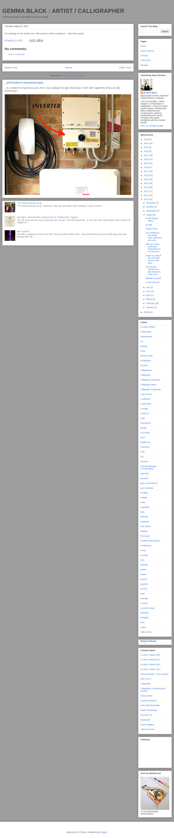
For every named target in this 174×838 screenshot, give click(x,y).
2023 (146, 147)
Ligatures (145, 521)
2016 (146, 175)
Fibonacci (145, 447)
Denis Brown (146, 696)
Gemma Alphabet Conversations (148, 467)
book (143, 351)
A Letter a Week (148, 327)
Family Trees (151, 229)
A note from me (153, 282)
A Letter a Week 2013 (150, 669)
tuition (143, 627)
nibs (142, 560)
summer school (148, 608)
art (142, 341)
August (149, 215)
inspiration (145, 507)
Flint (142, 452)
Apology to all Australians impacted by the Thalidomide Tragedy (47, 217)
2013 (146, 187)
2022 (146, 151)
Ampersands (146, 336)
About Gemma (147, 51)
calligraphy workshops (151, 389)
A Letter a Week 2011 (150, 659)
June (148, 291)
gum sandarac (147, 488)
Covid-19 (145, 413)
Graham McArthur (149, 700)
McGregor (145, 536)
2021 (146, 155)
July (148, 287)
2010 (146, 199)
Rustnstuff (145, 720)
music (143, 550)
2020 (146, 159)
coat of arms (146, 394)
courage (144, 408)
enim (143, 437)
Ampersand (146, 332)
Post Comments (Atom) (74, 75)
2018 (146, 167)
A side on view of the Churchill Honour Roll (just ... (153, 259)
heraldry (144, 492)
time (142, 622)
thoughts (145, 617)
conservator (146, 404)
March (149, 299)
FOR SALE (146, 60)
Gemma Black (150, 93)
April (148, 295)
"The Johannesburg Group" (29, 203)
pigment (144, 584)
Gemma (144, 461)
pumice (144, 589)
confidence (146, 399)
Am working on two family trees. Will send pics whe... (154, 236)
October (150, 207)
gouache (145, 478)
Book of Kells (147, 356)
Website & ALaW (153, 278)
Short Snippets (147, 724)
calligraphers (146, 370)
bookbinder (146, 360)
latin (142, 512)
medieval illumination (150, 541)
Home (68, 67)
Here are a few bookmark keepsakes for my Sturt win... (153, 248)
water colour (146, 632)
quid (142, 593)
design (144, 428)
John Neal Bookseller (150, 705)
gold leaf (144, 473)
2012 (146, 191)
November (151, 203)
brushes (144, 365)
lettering (144, 517)
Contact (144, 55)
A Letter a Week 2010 (150, 655)
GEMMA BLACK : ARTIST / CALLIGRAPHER (63, 11)
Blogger (103, 832)
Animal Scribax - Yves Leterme (155, 674)
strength (144, 598)
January (150, 307)
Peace (143, 574)
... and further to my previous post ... (25, 82)
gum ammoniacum (149, 483)
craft (143, 418)
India (143, 502)
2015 (146, 179)
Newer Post (11, 67)
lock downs (146, 526)
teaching (144, 613)
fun (142, 456)
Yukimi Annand (147, 729)
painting (144, 565)
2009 (146, 312)
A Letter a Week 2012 (150, 664)
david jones (146, 423)
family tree (145, 442)
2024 (146, 143)
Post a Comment (16, 54)
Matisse (144, 531)
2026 (146, 139)
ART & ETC (146, 679)
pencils (144, 579)
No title (149, 225)
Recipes (144, 65)
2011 (146, 195)
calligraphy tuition (148, 384)
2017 (146, 171)
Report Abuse (148, 641)
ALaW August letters (152, 219)
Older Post (125, 67)
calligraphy (145, 375)
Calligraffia (145, 683)
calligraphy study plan (150, 380)
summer (144, 603)
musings (144, 555)
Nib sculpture (23, 231)
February (150, 303)
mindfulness (146, 545)
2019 (146, 163)
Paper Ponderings (149, 710)
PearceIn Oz (146, 715)
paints (143, 569)
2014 (146, 183)
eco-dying (145, 432)
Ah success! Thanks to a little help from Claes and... (153, 270)
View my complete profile (152, 126)
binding (144, 346)
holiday (144, 497)
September (151, 211)
